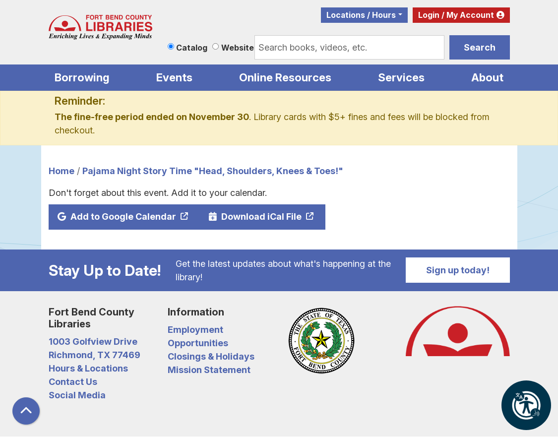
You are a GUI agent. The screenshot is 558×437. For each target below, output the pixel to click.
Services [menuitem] (401, 77)
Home (61, 171)
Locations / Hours (361, 15)
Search (480, 47)
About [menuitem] (487, 77)
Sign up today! (458, 270)
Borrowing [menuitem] (82, 77)
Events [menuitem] (174, 77)
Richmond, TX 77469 (94, 355)
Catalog (191, 48)
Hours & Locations (88, 368)
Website (237, 48)
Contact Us (73, 381)
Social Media (77, 395)
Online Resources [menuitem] (285, 77)
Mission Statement (209, 370)
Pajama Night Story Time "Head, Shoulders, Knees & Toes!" (212, 171)
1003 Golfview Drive (93, 341)
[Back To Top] (26, 411)
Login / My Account (456, 15)
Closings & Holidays (211, 356)
